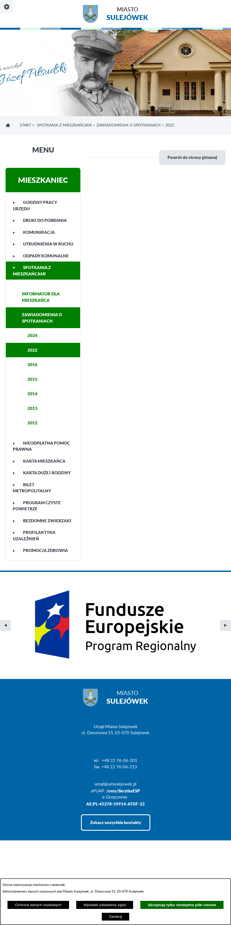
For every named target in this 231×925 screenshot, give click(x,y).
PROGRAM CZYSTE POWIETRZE (37, 506)
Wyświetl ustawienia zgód (104, 905)
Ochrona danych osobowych (38, 905)
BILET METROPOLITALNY (32, 487)
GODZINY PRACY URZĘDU (35, 205)
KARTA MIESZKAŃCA (39, 461)
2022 (32, 350)
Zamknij (115, 916)
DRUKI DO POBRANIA (40, 220)
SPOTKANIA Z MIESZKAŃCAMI (64, 125)
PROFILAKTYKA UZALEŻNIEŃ (34, 535)
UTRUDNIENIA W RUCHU (43, 244)
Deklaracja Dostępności (27, 877)
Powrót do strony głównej (192, 157)
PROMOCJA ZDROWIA (40, 550)
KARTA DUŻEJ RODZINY (42, 473)
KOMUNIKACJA (34, 232)
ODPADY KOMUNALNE (41, 256)
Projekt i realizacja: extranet (31, 868)
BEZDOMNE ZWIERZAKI (42, 521)
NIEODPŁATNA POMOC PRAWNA (41, 446)
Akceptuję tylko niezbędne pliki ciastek (182, 905)
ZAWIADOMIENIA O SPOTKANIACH (129, 125)
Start (25, 125)
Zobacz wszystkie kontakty (115, 753)
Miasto (127, 14)
